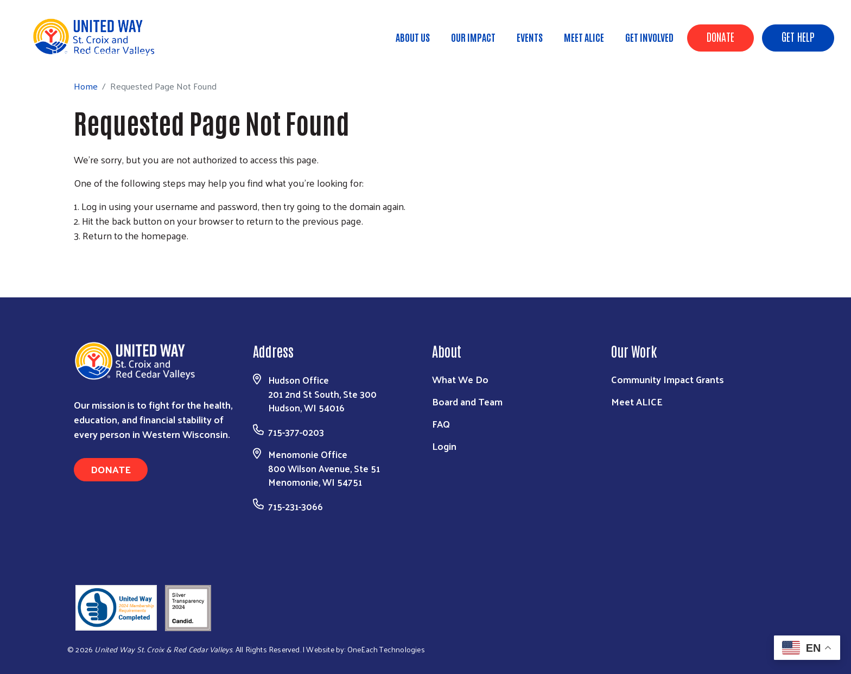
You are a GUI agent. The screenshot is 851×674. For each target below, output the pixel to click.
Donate (720, 36)
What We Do (460, 379)
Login (444, 445)
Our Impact (473, 36)
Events (530, 36)
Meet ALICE (584, 36)
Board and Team (467, 401)
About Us (413, 36)
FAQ (441, 423)
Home (63, 53)
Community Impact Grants (667, 379)
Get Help (798, 36)
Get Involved (649, 36)
